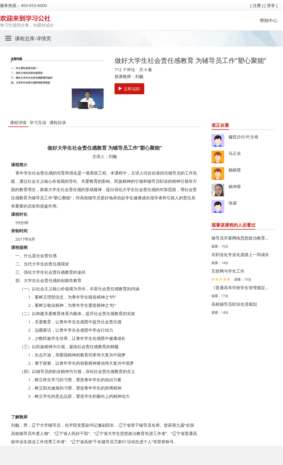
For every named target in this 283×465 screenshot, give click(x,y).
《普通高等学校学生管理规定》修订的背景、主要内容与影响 (241, 287)
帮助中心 (268, 20)
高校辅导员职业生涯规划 (234, 304)
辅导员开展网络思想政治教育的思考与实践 (241, 238)
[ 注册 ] (256, 5)
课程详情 (18, 122)
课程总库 (25, 38)
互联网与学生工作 (227, 271)
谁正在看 (220, 125)
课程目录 (58, 122)
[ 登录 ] (270, 5)
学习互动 (38, 122)
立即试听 (129, 89)
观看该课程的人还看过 (233, 225)
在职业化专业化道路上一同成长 (240, 254)
